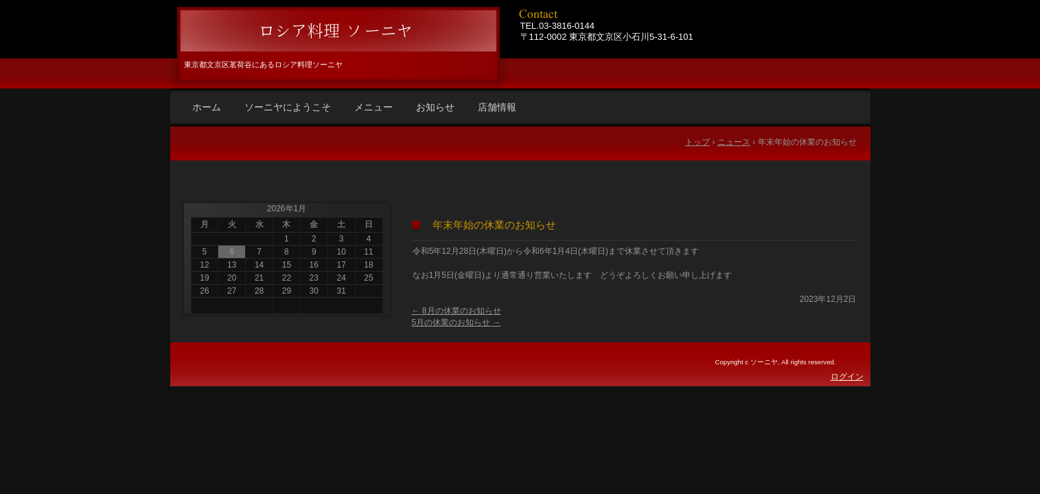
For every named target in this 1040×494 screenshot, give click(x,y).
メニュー (373, 107)
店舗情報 (497, 107)
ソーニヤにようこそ (287, 107)
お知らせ (435, 107)
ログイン (847, 376)
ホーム (206, 107)
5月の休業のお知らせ (456, 322)
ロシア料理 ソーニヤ (336, 31)
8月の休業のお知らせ (456, 311)
